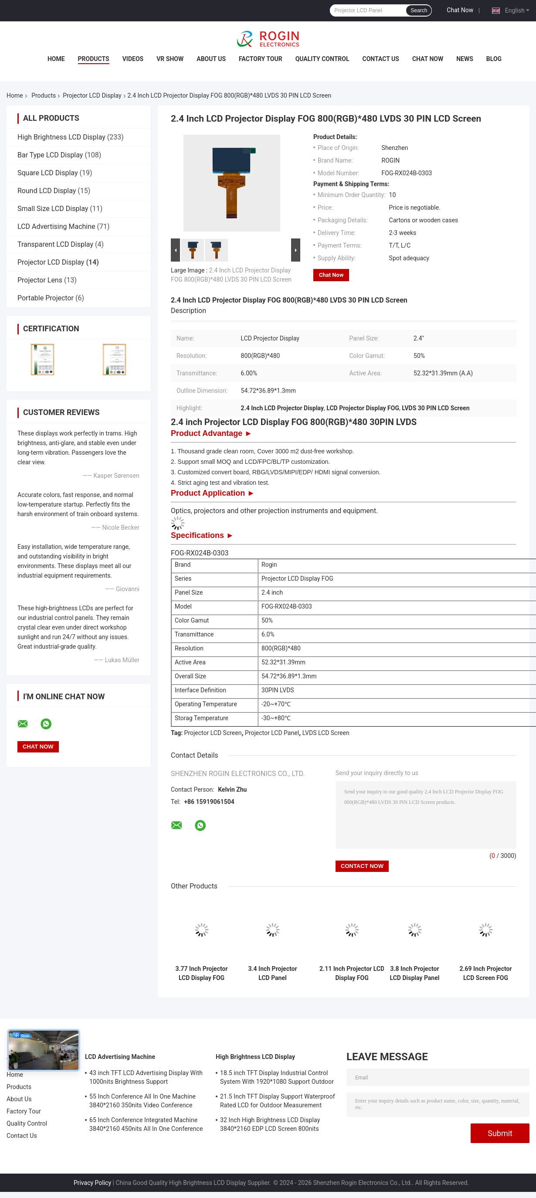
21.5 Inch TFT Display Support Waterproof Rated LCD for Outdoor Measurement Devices (277, 1102)
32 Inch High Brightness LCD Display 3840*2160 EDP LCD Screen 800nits (270, 1124)
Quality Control (322, 58)
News (464, 58)
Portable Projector (45, 298)
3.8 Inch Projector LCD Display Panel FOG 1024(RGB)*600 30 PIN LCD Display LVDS (415, 973)
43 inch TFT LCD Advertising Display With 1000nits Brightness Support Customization (146, 1078)
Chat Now (460, 10)
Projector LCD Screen (213, 732)
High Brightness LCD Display (61, 137)
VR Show (169, 58)
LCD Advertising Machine (56, 226)
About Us (211, 58)
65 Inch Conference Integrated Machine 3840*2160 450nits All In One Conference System (146, 1125)
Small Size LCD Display (52, 208)
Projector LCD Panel (272, 732)
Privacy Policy (92, 1182)
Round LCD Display (46, 191)
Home (56, 58)
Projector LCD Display (92, 95)
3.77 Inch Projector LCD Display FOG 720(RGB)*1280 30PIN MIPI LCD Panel (201, 973)
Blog (494, 58)
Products (93, 58)
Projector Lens (39, 280)
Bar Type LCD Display (50, 155)
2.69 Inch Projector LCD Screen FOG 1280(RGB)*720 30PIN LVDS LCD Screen (485, 973)
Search (418, 10)
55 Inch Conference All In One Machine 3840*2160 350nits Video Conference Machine (142, 1102)
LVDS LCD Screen (325, 732)
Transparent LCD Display (55, 244)
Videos (133, 58)
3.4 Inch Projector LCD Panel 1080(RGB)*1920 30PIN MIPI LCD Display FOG (272, 973)
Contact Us (381, 58)
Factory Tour (260, 58)
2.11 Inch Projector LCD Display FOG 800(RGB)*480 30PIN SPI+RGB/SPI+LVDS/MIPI (352, 973)
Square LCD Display (47, 173)
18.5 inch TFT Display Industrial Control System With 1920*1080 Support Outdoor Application (277, 1078)
